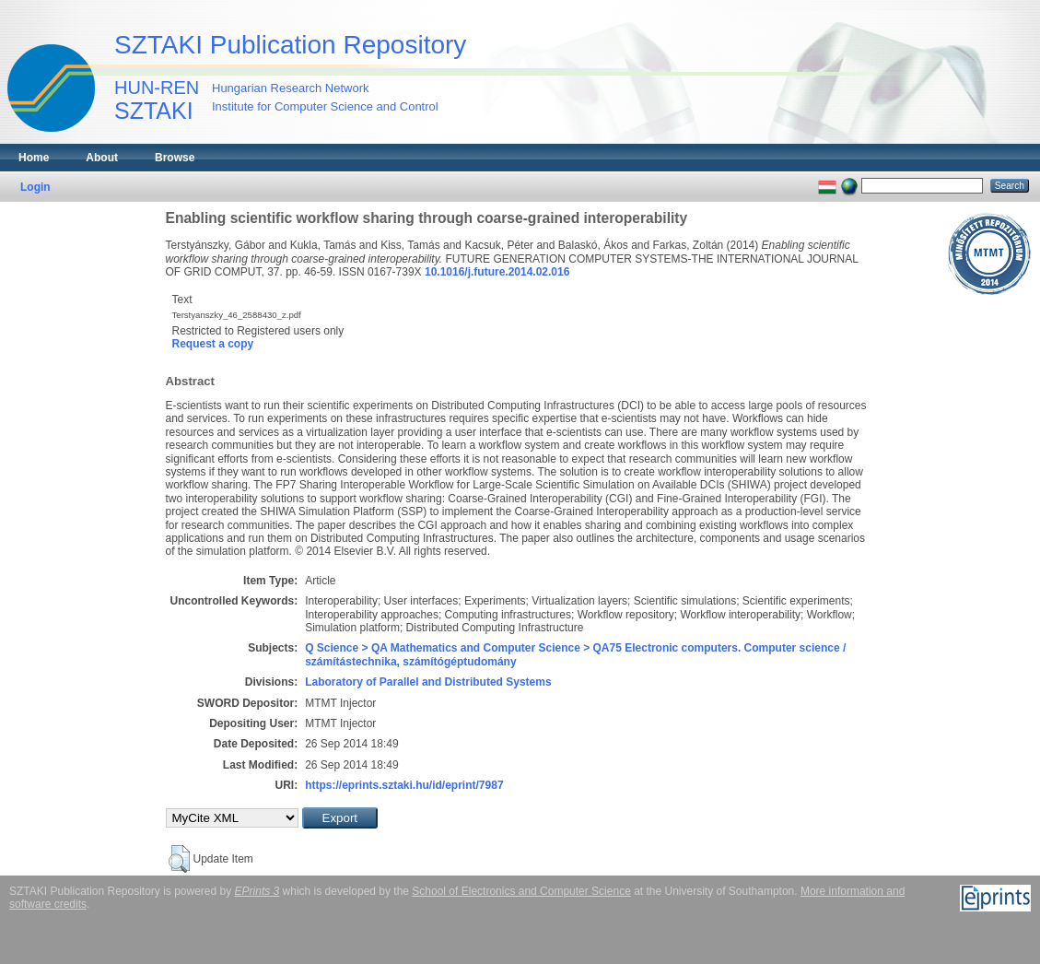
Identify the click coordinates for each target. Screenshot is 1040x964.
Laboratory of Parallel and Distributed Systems (428, 682)
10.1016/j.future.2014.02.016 (497, 271)
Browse (174, 157)
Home (33, 157)
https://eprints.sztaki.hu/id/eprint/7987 (404, 785)
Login (35, 187)
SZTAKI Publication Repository (290, 44)
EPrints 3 (257, 891)
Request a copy (213, 343)
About (102, 157)
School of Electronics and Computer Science (521, 891)
